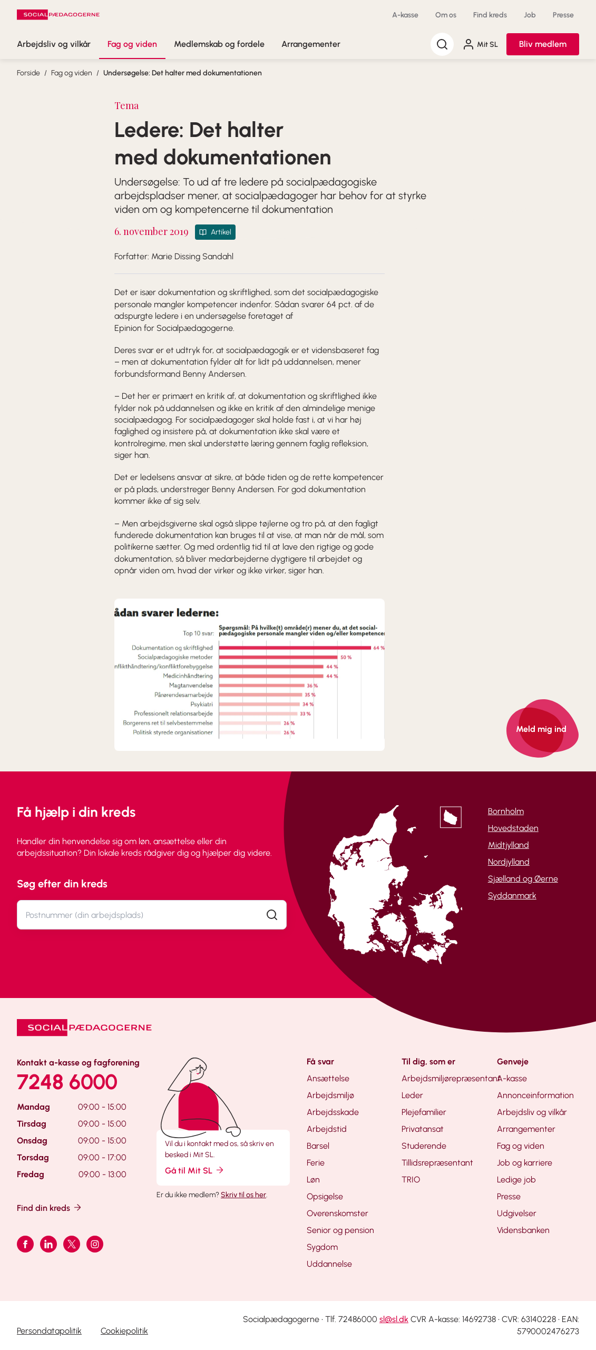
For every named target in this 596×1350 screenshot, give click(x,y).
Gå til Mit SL (195, 1170)
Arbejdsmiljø (330, 1095)
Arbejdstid (327, 1129)
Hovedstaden (513, 828)
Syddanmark (512, 896)
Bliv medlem (542, 44)
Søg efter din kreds (62, 883)
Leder (412, 1095)
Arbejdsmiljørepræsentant (451, 1078)
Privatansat (423, 1129)
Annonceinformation (535, 1095)
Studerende (424, 1146)
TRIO (411, 1180)
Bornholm (506, 811)
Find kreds (490, 15)
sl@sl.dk (393, 1319)
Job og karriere (524, 1163)
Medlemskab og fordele (219, 44)
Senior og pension (340, 1230)
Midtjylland (508, 845)
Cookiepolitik (124, 1331)
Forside (28, 73)
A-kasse (405, 15)
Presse (563, 15)
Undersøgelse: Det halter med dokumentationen (182, 73)
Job (530, 15)
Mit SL (480, 44)
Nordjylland (509, 862)
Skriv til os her (243, 1194)
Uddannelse (329, 1264)
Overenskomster (337, 1213)
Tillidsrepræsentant (437, 1163)
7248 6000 (67, 1081)
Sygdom (322, 1247)
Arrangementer (310, 44)
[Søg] (442, 44)
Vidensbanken (523, 1230)
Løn (313, 1180)
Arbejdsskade (333, 1112)
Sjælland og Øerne (523, 879)
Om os (445, 15)
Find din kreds (50, 1207)
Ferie (316, 1163)
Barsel (318, 1146)
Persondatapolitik (49, 1331)
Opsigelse (325, 1196)
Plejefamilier (424, 1112)
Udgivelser (516, 1213)
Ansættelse (328, 1078)
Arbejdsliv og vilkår (54, 44)
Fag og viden (132, 44)
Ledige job (516, 1180)
